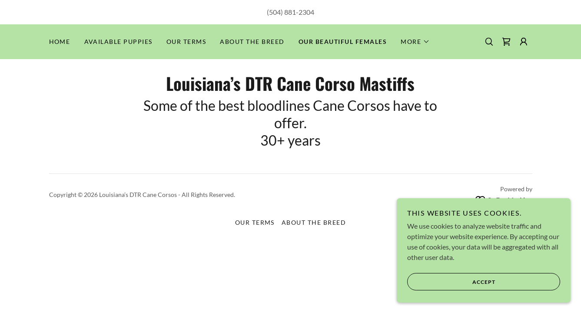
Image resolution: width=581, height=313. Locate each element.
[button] (415, 42)
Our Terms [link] (186, 41)
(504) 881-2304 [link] (290, 12)
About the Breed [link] (252, 41)
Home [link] (59, 41)
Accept (451, 281)
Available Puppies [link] (118, 41)
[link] (506, 41)
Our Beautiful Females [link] (343, 41)
